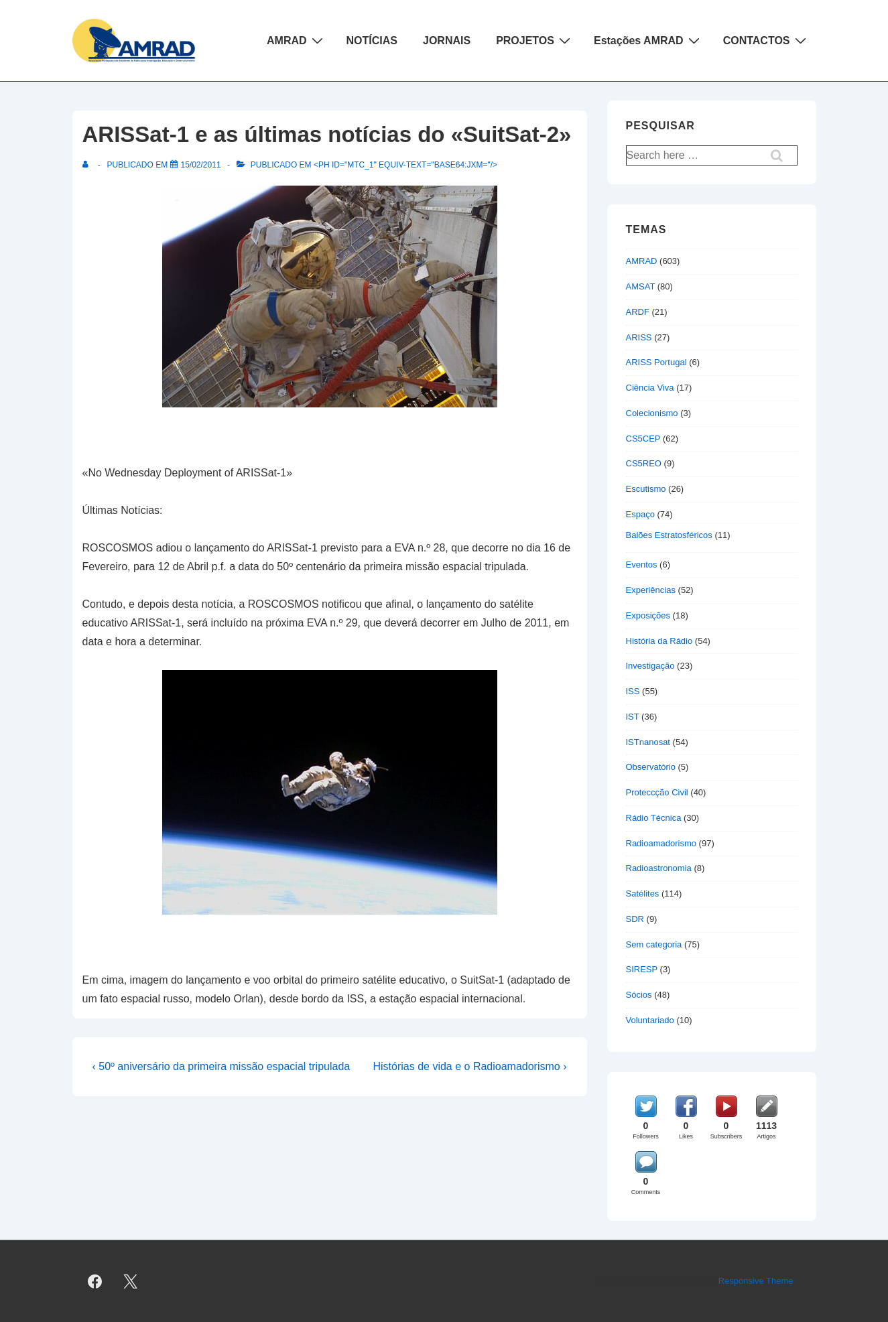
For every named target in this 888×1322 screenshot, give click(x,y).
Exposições (648, 615)
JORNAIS (446, 40)
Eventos (641, 564)
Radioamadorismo (661, 843)
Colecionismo (652, 413)
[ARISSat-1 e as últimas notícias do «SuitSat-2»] (201, 165)
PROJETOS (535, 40)
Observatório (651, 767)
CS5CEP (643, 439)
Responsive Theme (756, 1281)
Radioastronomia (659, 868)
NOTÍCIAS (371, 40)
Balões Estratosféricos (669, 535)
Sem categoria (654, 944)
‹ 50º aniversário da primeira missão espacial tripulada (221, 1066)
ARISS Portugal (656, 362)
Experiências (651, 590)
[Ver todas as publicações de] (88, 165)
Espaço (640, 514)
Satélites (642, 893)
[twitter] (130, 1281)
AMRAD (296, 40)
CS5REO (643, 463)
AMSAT (640, 286)
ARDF (637, 312)
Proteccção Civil (657, 792)
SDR (635, 919)
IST (632, 717)
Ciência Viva (650, 388)
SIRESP (641, 969)
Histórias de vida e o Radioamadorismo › (469, 1066)
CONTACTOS (766, 40)
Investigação (650, 666)
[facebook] (95, 1281)
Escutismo (646, 489)
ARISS (639, 337)
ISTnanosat (648, 742)
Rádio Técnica (654, 818)
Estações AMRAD (648, 40)
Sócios (639, 995)
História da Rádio (659, 641)
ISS (633, 691)
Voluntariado (650, 1020)
